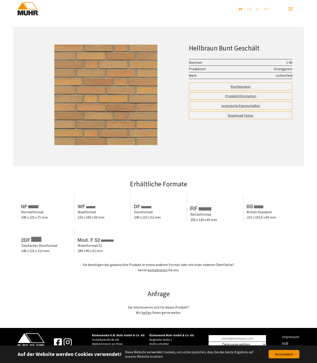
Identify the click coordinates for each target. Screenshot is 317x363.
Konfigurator (241, 86)
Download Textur (241, 115)
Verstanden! (284, 354)
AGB (285, 343)
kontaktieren (157, 270)
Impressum (290, 337)
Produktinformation (240, 96)
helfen (146, 312)
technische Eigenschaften (240, 105)
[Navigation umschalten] (290, 9)
